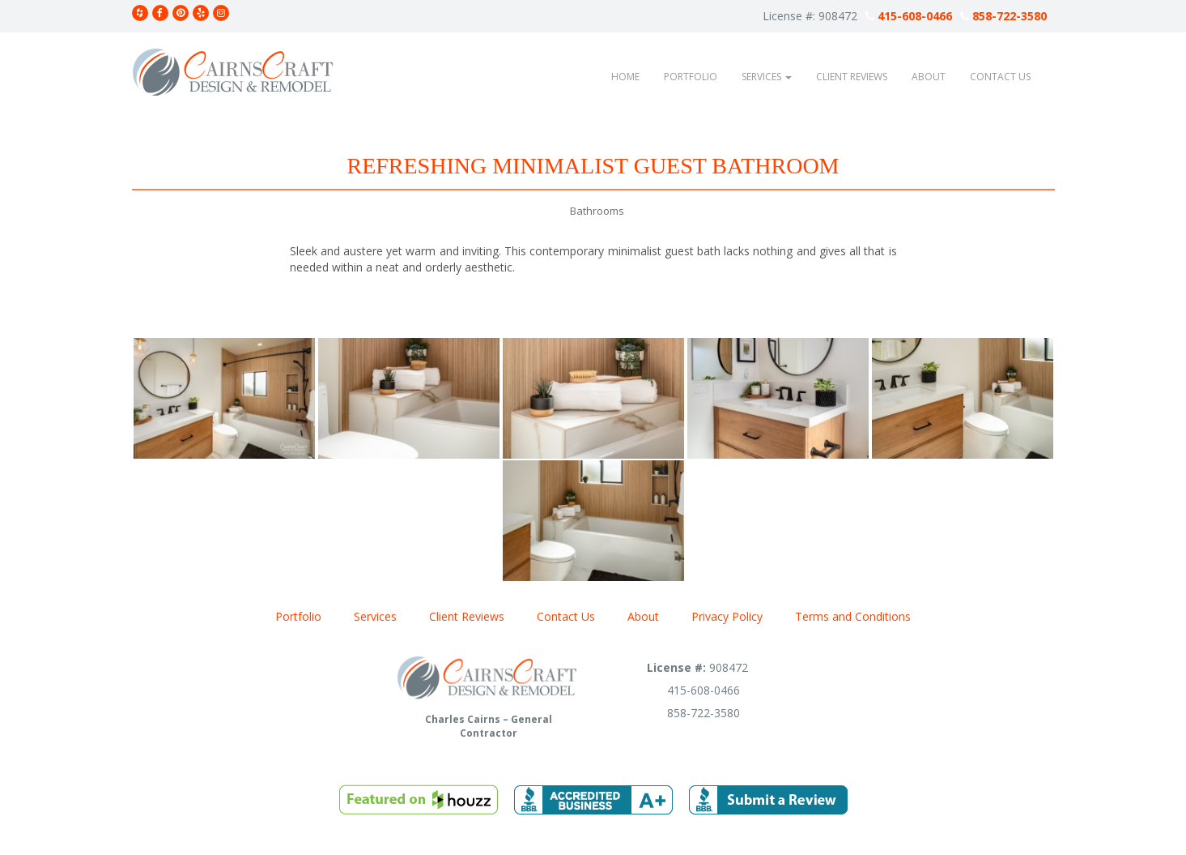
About (929, 76)
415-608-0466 (908, 16)
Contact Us (1000, 76)
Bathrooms (597, 210)
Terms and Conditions (853, 616)
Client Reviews (851, 76)
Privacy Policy (727, 616)
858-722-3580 (1003, 16)
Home (625, 76)
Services (767, 76)
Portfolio (690, 76)
